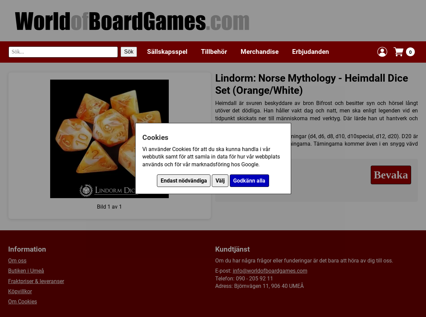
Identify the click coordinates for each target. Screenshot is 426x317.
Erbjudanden (310, 52)
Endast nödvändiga (184, 180)
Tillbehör (214, 52)
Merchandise (260, 52)
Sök (129, 52)
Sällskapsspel (167, 52)
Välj (220, 180)
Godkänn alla (249, 180)
